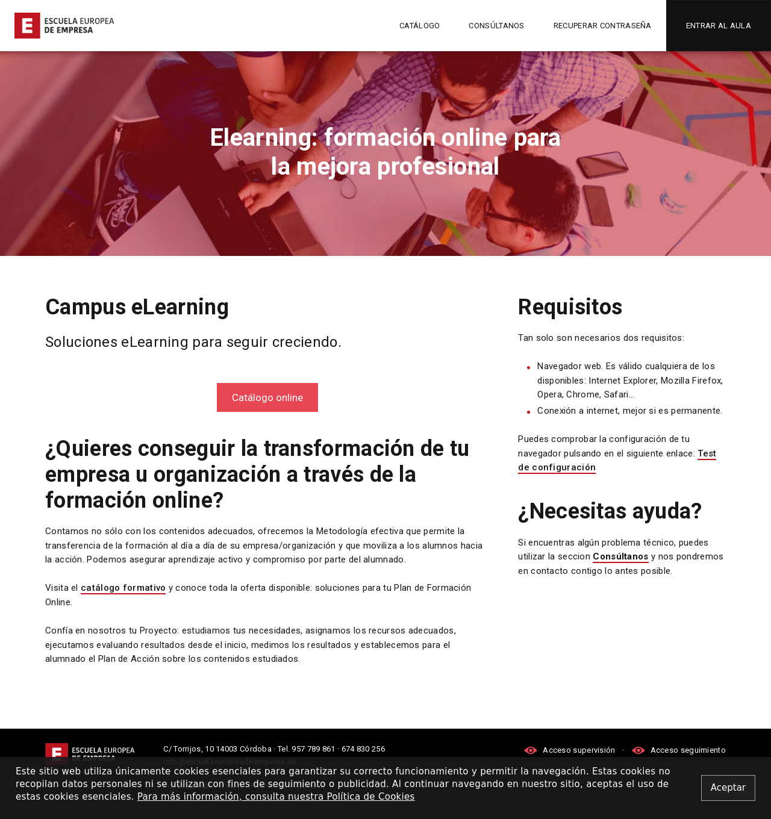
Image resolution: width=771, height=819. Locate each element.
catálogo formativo (123, 587)
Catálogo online (267, 397)
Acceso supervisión (570, 750)
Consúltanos (496, 25)
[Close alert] (728, 788)
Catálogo (419, 25)
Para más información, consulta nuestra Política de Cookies (276, 796)
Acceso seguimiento (678, 750)
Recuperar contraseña (603, 25)
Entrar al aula (718, 25)
